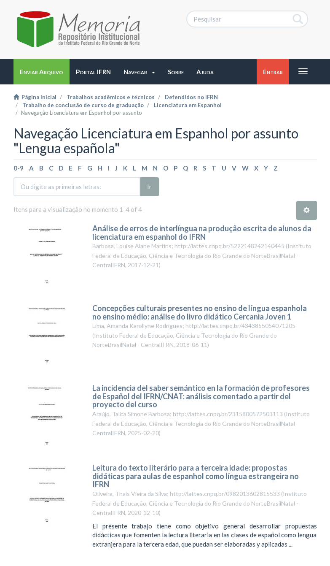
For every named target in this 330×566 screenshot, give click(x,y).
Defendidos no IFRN (191, 97)
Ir (149, 186)
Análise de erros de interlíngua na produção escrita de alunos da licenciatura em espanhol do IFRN (201, 232)
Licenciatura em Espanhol (188, 105)
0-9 (18, 168)
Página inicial (34, 97)
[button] (139, 71)
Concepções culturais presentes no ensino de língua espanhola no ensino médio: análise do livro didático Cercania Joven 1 (199, 312)
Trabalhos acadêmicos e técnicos (111, 97)
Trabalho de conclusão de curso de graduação (83, 105)
